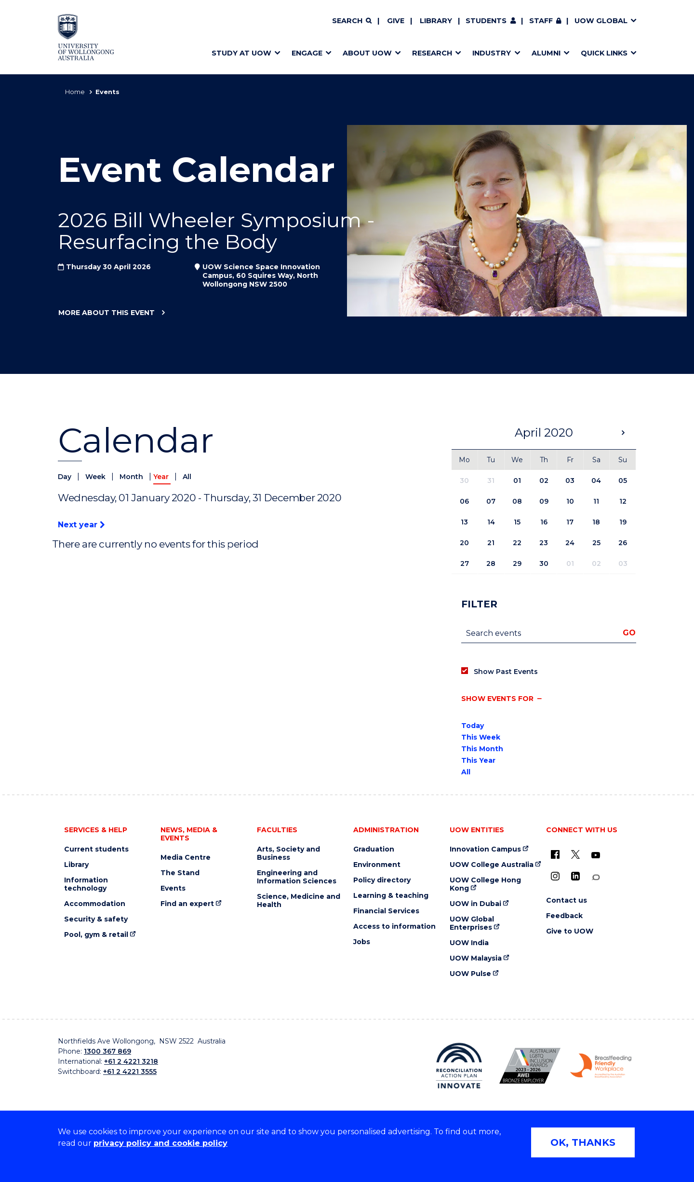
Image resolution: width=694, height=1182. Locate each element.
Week (96, 476)
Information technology (86, 884)
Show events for (497, 698)
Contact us (566, 900)
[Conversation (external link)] (596, 877)
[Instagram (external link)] (555, 876)
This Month (482, 748)
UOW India (469, 943)
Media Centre (185, 857)
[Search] (351, 21)
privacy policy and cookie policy (160, 1143)
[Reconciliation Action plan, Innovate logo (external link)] (459, 1065)
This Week (480, 737)
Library (436, 20)
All (187, 476)
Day (65, 476)
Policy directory (382, 880)
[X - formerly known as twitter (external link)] (575, 854)
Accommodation (94, 904)
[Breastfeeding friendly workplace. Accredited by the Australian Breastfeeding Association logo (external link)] (600, 1066)
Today (472, 725)
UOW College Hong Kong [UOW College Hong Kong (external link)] (485, 884)
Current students (96, 849)
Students (486, 20)
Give (395, 20)
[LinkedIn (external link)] (575, 876)
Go (629, 632)
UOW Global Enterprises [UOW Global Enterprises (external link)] (472, 923)
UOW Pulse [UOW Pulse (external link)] (470, 974)
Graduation (373, 849)
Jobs (361, 942)
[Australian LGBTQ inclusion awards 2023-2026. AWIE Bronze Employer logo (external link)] (530, 1066)
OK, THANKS (582, 1142)
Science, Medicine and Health (298, 901)
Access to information (394, 926)
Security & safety (96, 919)
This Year (478, 760)
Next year (81, 524)
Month (132, 476)
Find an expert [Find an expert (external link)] (187, 904)
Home (75, 92)
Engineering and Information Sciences (296, 877)
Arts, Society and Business (288, 853)
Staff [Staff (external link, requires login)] (541, 20)
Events (173, 888)
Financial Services (386, 911)
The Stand (180, 873)
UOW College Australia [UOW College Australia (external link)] (492, 865)
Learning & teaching (390, 896)
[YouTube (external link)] (596, 855)
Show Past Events (506, 671)
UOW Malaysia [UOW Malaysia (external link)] (476, 958)
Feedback (564, 916)
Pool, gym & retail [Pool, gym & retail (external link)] (96, 935)
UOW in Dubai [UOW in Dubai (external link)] (475, 904)
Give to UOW (569, 931)
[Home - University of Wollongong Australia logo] (86, 37)
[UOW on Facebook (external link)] (555, 854)
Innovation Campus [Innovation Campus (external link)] (485, 849)
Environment (376, 865)
